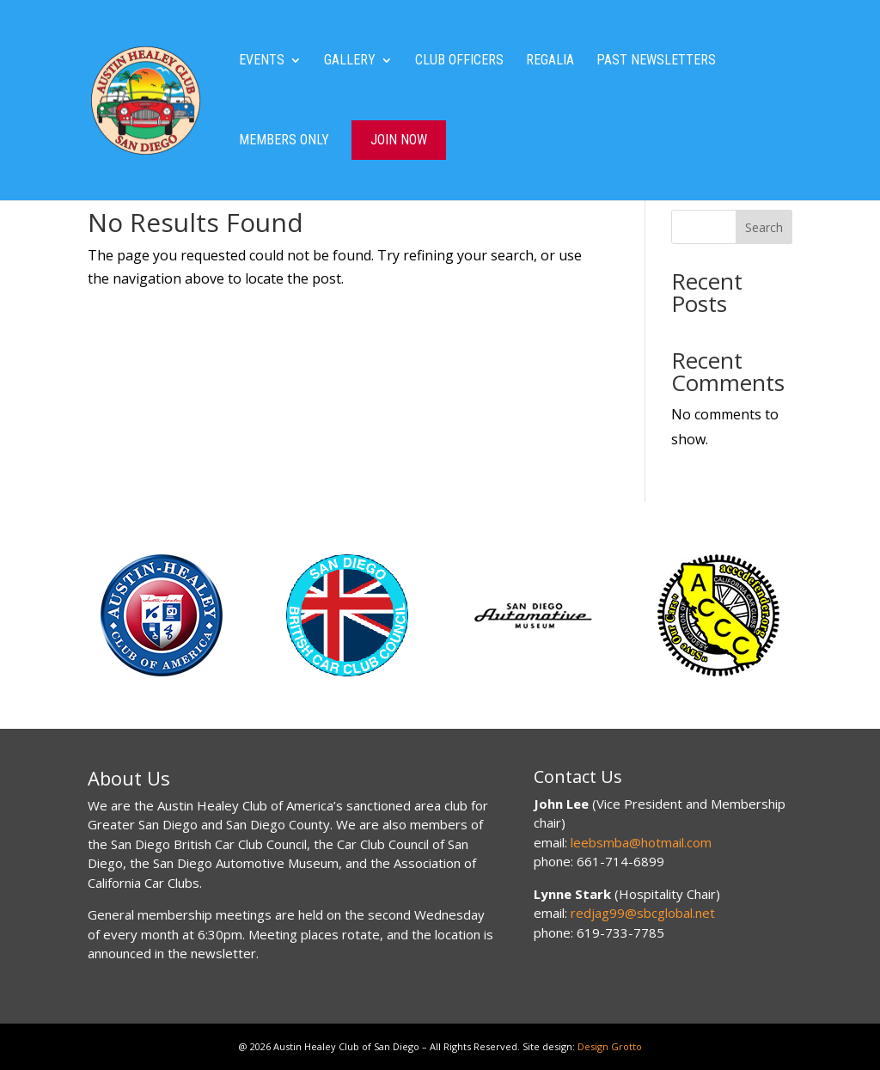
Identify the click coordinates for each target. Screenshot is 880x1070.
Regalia (550, 61)
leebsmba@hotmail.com (641, 842)
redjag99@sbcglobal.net (643, 912)
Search (764, 227)
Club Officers (459, 61)
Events (261, 61)
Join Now (398, 139)
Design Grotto (610, 1046)
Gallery (350, 61)
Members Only (284, 141)
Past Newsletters (656, 61)
